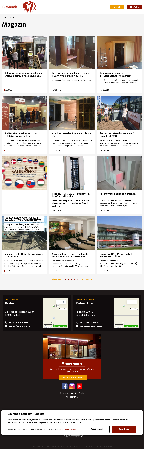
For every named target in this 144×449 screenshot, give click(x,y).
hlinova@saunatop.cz (91, 326)
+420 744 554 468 (89, 322)
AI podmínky (72, 396)
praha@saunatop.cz (19, 326)
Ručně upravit (97, 429)
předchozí (56, 279)
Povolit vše (124, 429)
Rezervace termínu (73, 377)
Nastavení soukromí (105, 446)
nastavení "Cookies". (68, 429)
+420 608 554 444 (18, 322)
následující (87, 279)
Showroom (72, 364)
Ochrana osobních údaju (72, 393)
